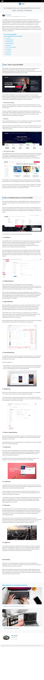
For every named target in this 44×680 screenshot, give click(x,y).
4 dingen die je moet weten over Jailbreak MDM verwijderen (14, 606)
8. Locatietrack (8, 50)
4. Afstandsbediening (9, 43)
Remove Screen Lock (16, 16)
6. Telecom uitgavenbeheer (10, 47)
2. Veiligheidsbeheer (9, 39)
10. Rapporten (8, 54)
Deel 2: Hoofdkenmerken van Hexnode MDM (13, 36)
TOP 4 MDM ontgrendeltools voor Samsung (11, 628)
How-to (5, 645)
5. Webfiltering (8, 45)
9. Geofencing (8, 52)
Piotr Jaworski (8, 14)
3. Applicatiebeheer (9, 41)
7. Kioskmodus (8, 49)
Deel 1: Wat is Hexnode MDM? (10, 34)
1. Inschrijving (8, 38)
